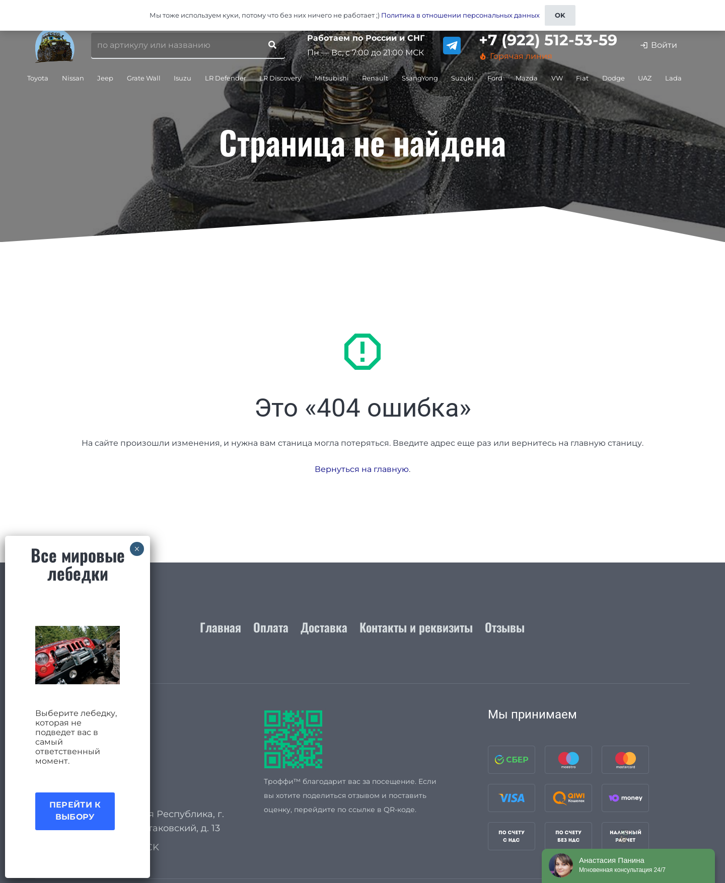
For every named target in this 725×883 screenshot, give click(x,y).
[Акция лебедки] (77, 655)
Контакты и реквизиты (416, 627)
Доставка (324, 627)
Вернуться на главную (362, 469)
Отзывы (505, 627)
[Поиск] (272, 45)
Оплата (270, 627)
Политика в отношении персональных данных (460, 15)
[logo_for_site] (55, 45)
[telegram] (452, 45)
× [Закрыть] (136, 548)
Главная (220, 627)
